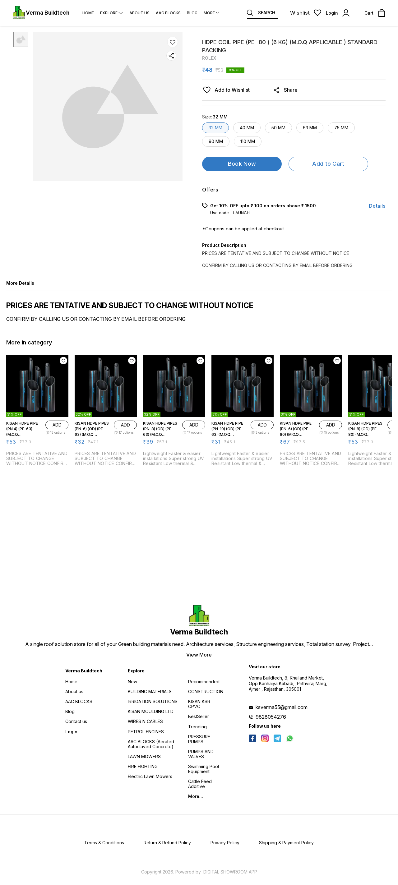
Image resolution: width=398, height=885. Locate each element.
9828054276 (271, 717)
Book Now (242, 163)
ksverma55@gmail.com (282, 707)
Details (377, 206)
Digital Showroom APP (230, 871)
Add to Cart (328, 163)
